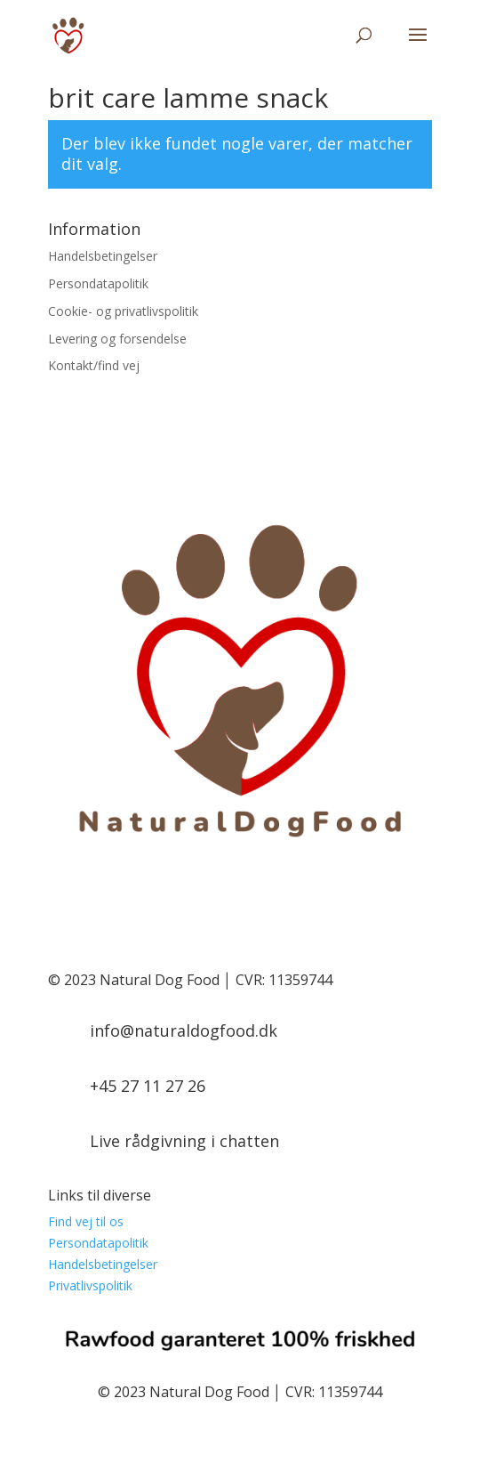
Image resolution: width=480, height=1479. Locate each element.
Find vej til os (86, 1221)
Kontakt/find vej (94, 365)
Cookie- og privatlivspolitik (123, 311)
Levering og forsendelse (117, 338)
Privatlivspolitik (90, 1285)
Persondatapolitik (98, 283)
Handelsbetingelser (102, 255)
